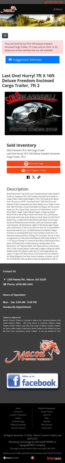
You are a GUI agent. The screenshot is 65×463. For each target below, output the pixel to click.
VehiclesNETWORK (44, 441)
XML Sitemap (46, 424)
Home (18, 408)
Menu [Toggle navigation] (58, 9)
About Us (47, 415)
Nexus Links (47, 428)
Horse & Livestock (18, 428)
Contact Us (18, 411)
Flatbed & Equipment (46, 408)
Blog (46, 418)
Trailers (18, 418)
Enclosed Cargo (18, 421)
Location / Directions (18, 415)
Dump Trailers (47, 411)
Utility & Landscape (18, 424)
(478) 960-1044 (54, 2)
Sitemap (46, 421)
